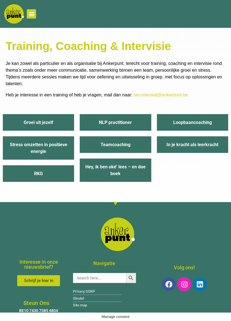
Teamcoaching (115, 144)
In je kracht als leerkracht (192, 144)
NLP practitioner (115, 122)
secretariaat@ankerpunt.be (161, 94)
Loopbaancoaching (192, 122)
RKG (38, 173)
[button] (31, 14)
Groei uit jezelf (38, 122)
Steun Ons (36, 303)
